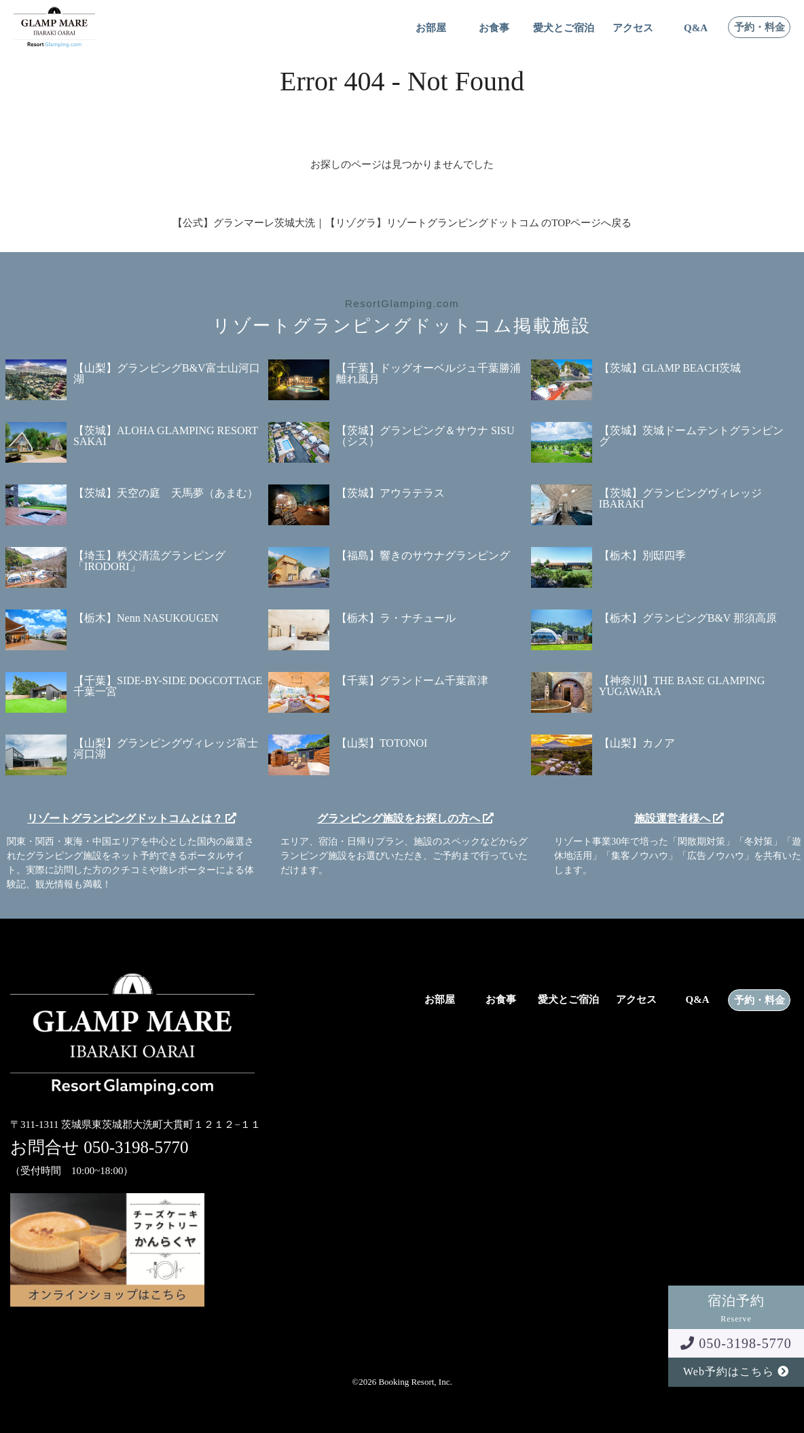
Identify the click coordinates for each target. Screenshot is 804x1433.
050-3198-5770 (735, 1343)
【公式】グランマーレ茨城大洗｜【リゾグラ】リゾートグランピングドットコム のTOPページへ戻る (402, 222)
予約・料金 (759, 27)
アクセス (633, 28)
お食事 (494, 28)
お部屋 (431, 28)
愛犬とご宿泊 (563, 28)
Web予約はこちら (736, 1371)
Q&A (696, 28)
